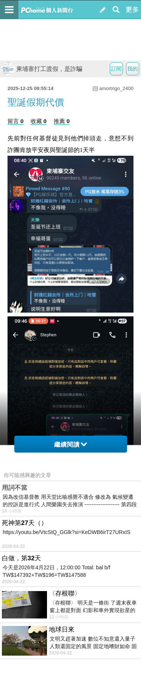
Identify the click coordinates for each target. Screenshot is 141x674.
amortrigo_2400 (116, 88)
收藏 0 (38, 121)
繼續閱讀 (70, 444)
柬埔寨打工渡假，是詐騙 (42, 68)
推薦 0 (62, 121)
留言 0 (16, 121)
